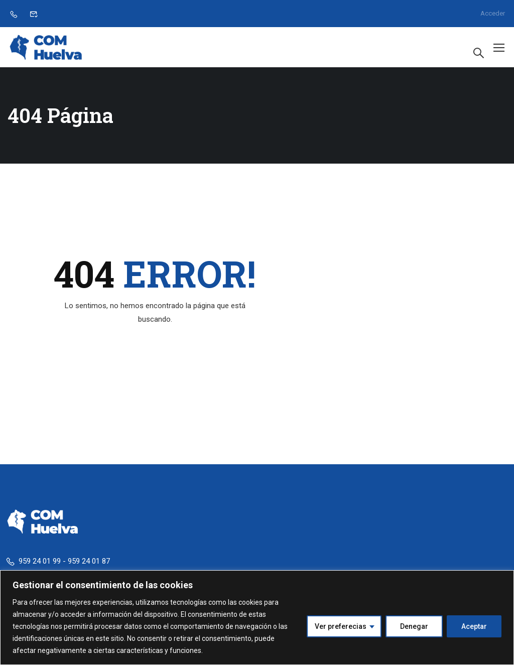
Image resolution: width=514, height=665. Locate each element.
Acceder (492, 13)
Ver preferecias (340, 626)
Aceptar (474, 626)
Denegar (414, 626)
